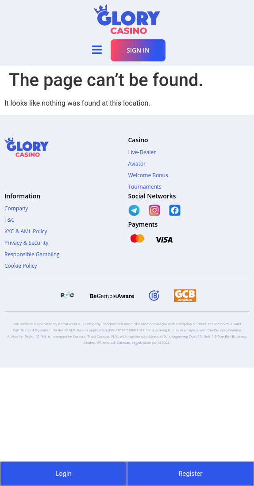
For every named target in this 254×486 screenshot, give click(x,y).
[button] (97, 50)
